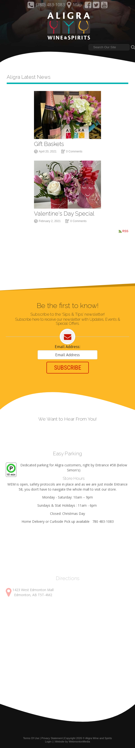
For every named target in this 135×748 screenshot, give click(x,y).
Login (48, 741)
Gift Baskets (49, 143)
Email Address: (67, 346)
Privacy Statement (52, 738)
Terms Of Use (31, 738)
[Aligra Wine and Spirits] (67, 26)
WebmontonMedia (79, 741)
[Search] (109, 47)
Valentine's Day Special (64, 213)
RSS (125, 231)
